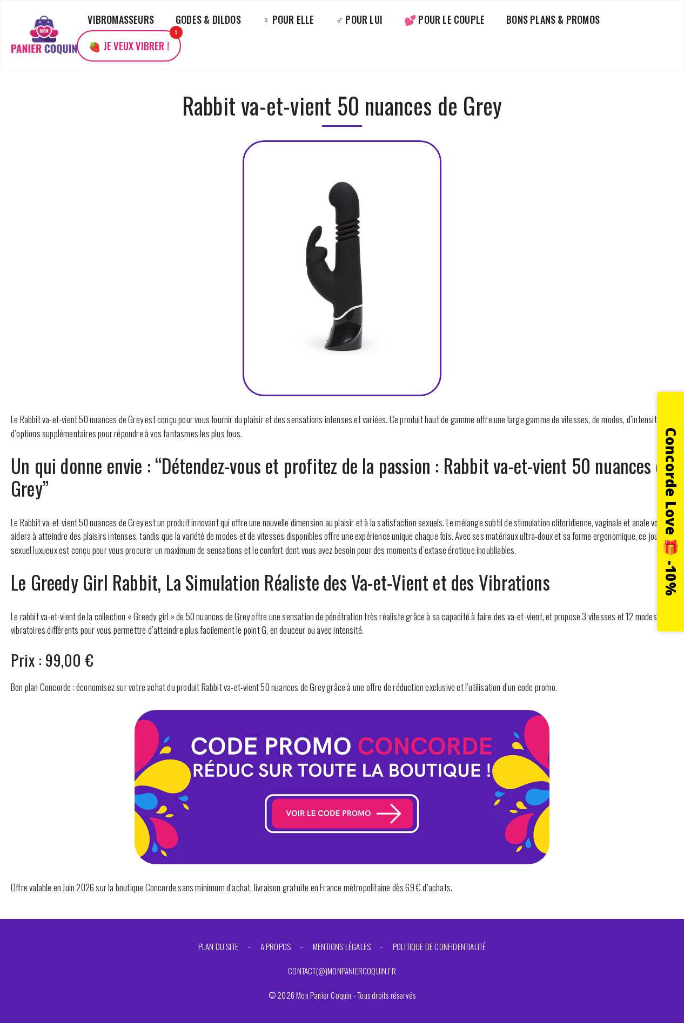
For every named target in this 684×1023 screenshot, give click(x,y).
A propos (275, 946)
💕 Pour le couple (444, 19)
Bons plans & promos (553, 19)
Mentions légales (342, 946)
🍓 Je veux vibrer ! (129, 46)
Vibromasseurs (121, 19)
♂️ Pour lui (359, 19)
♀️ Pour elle (288, 19)
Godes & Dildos (208, 19)
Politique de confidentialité (439, 946)
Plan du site (218, 946)
